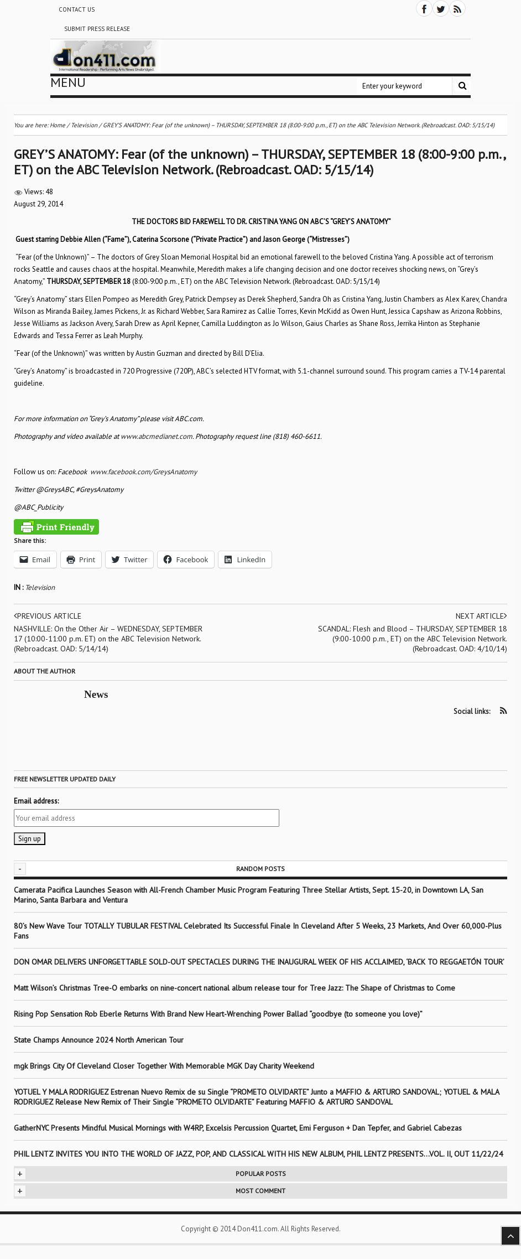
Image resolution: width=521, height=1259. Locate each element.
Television (40, 587)
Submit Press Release (97, 29)
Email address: (36, 801)
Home (57, 125)
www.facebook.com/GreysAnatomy (143, 471)
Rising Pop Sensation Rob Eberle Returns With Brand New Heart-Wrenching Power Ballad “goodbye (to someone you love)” (218, 1014)
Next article (481, 616)
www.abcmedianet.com (156, 436)
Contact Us (77, 9)
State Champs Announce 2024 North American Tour (99, 1040)
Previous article (47, 616)
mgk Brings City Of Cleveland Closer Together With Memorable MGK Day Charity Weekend (164, 1066)
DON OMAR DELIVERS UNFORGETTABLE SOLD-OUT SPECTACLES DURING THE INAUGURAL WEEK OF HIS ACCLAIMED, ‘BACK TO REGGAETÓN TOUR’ (259, 962)
